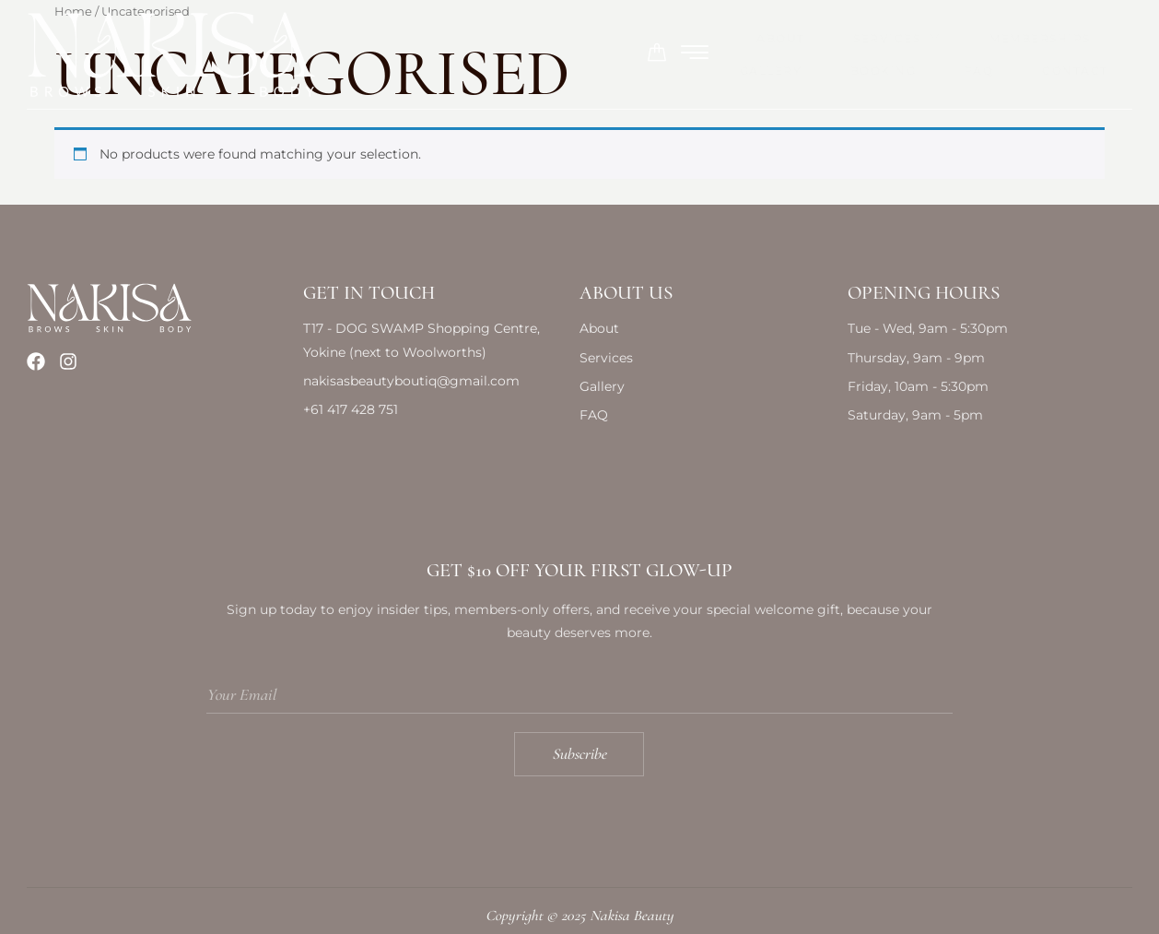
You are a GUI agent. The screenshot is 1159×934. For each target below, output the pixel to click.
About (216, 41)
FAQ (847, 41)
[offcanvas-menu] (1118, 40)
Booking (745, 41)
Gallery (625, 41)
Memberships (489, 41)
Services (339, 40)
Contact (951, 41)
